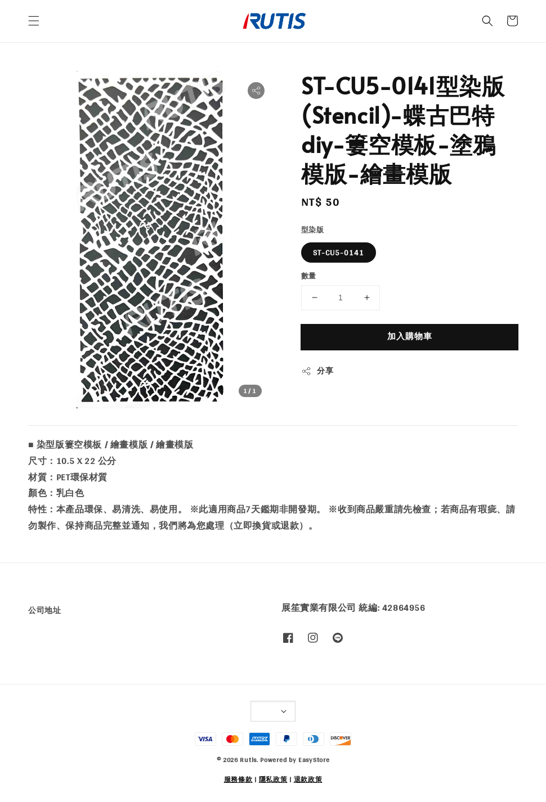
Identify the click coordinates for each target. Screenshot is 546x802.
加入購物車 (409, 336)
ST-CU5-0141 (338, 252)
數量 (308, 276)
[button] (33, 20)
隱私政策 (273, 779)
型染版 (312, 230)
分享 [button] (317, 371)
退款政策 (308, 779)
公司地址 (44, 611)
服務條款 (238, 779)
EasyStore (313, 760)
